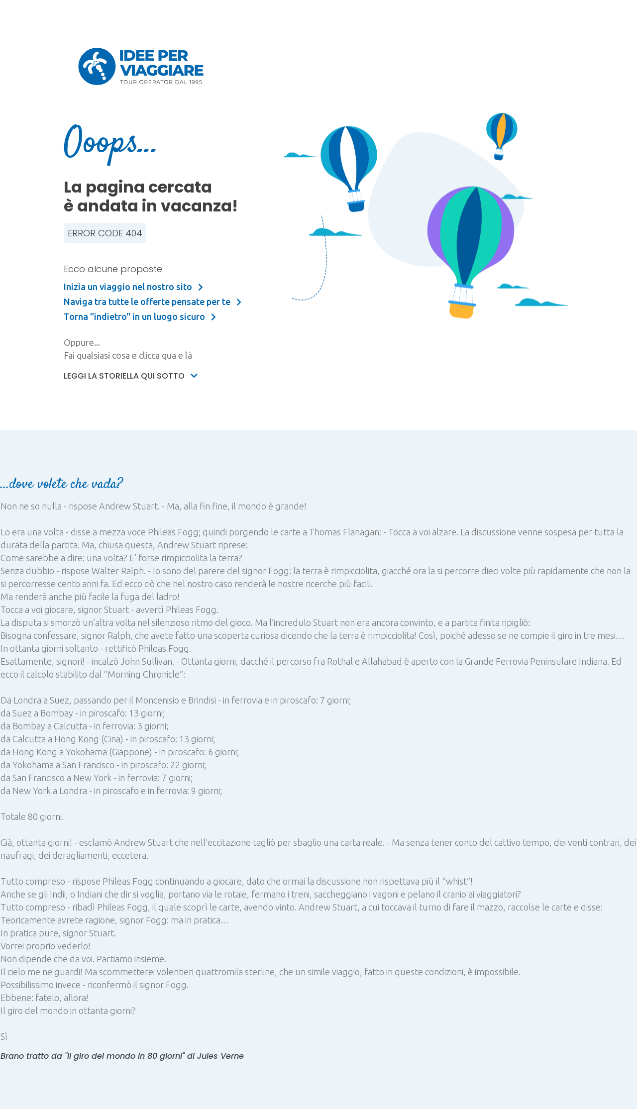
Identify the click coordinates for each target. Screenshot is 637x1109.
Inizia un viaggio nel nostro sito (133, 287)
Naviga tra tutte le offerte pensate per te (152, 301)
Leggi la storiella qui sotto (131, 376)
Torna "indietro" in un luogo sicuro (140, 316)
